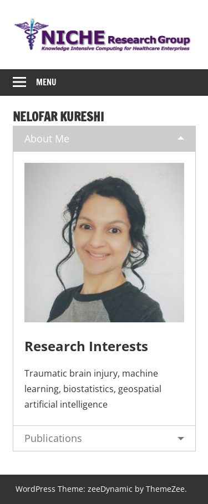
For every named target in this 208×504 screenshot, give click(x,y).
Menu (46, 82)
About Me (46, 138)
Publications (53, 438)
